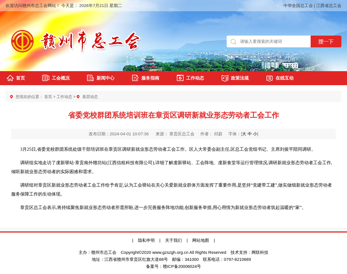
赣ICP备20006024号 (182, 266)
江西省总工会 (328, 5)
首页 (20, 78)
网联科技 (260, 252)
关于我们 (173, 240)
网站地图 (203, 240)
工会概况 (61, 78)
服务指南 (150, 78)
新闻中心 (105, 78)
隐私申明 (146, 240)
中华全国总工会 (298, 5)
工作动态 (195, 78)
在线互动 (285, 78)
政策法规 (240, 78)
